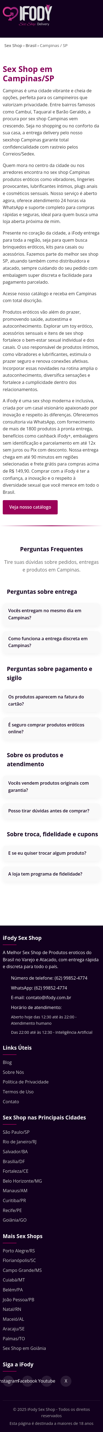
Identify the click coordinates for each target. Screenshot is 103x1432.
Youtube (46, 1381)
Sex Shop (13, 45)
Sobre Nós (13, 1072)
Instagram (8, 1381)
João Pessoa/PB (18, 1300)
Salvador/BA (15, 1152)
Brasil (31, 45)
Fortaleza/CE (15, 1171)
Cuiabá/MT (14, 1280)
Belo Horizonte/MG (22, 1181)
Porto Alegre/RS (19, 1251)
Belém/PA (13, 1290)
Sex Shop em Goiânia (24, 1348)
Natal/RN (12, 1309)
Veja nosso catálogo (30, 507)
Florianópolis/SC (19, 1260)
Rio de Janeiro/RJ (20, 1142)
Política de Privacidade (26, 1082)
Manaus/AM (15, 1191)
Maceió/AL (13, 1319)
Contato (11, 1102)
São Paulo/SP (16, 1132)
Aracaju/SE (13, 1329)
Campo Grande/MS (22, 1270)
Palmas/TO (14, 1339)
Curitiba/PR (14, 1200)
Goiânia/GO (15, 1220)
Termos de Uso (18, 1092)
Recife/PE (12, 1210)
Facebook (27, 1381)
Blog (7, 1062)
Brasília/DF (14, 1161)
